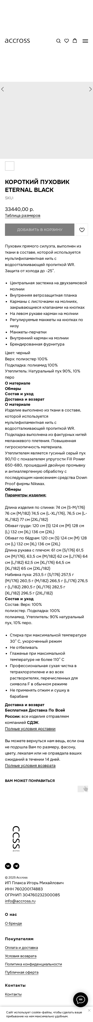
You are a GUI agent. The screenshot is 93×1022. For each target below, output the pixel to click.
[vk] (8, 866)
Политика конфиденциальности (33, 964)
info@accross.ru (20, 901)
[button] (58, 40)
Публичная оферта (21, 972)
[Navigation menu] (85, 41)
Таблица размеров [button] (22, 215)
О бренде (13, 923)
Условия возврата (20, 956)
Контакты (13, 994)
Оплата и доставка (21, 947)
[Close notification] (89, 1010)
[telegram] (16, 866)
